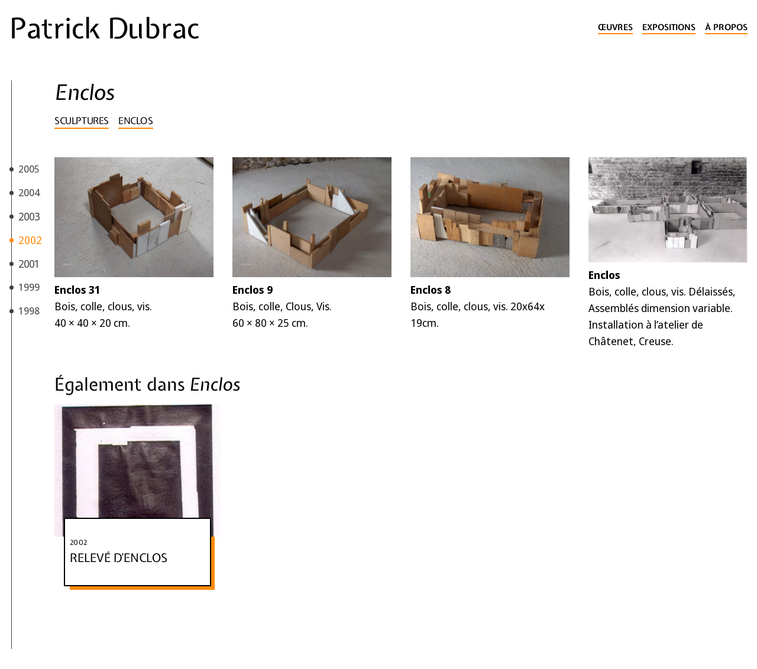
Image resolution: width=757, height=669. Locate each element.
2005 (29, 169)
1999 (29, 287)
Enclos (135, 120)
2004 (29, 192)
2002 (30, 240)
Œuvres (615, 27)
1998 (29, 310)
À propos (726, 27)
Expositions (668, 27)
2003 (29, 216)
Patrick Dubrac (104, 28)
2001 (29, 263)
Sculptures (81, 120)
